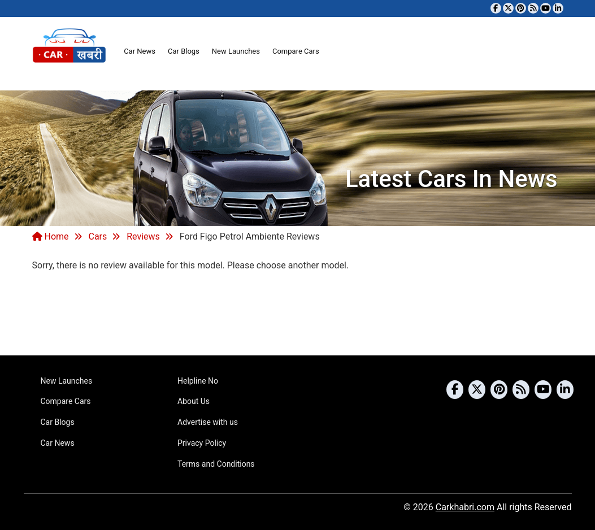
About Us (193, 401)
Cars (97, 236)
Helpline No (197, 380)
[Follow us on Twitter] (508, 8)
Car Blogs (183, 51)
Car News (139, 51)
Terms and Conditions (216, 463)
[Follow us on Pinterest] (520, 8)
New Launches (236, 51)
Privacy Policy (201, 443)
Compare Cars (295, 51)
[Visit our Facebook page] (495, 8)
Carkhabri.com (465, 507)
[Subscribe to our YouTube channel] (545, 8)
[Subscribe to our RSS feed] (533, 8)
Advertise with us (207, 422)
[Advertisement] (298, 312)
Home (50, 236)
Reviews (143, 236)
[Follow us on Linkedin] (558, 8)
